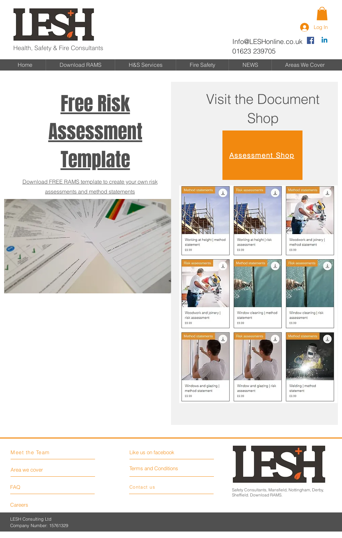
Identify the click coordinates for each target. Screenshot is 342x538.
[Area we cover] (36, 469)
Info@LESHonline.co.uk (267, 41)
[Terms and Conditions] (157, 468)
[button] (322, 13)
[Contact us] (153, 486)
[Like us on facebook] (159, 452)
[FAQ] (29, 487)
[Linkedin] (324, 40)
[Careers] (29, 504)
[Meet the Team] (35, 452)
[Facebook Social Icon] (310, 40)
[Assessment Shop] (262, 155)
